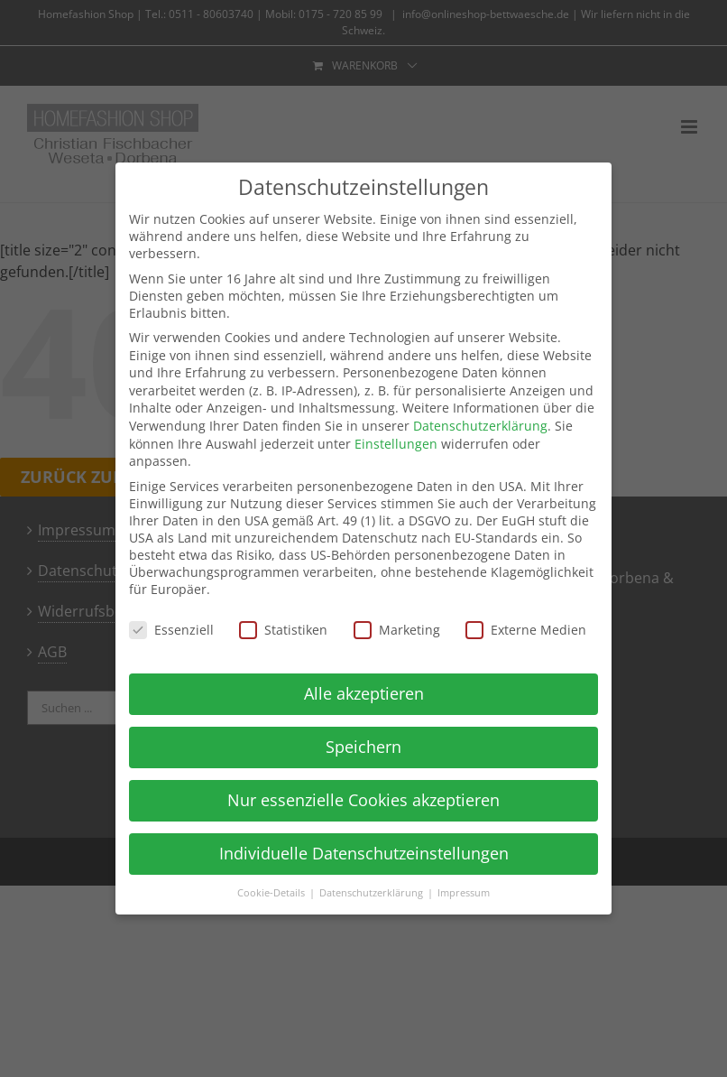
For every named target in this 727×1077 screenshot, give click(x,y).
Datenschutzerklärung (480, 425)
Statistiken (283, 629)
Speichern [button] (363, 746)
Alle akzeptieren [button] (364, 693)
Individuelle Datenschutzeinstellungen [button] (364, 853)
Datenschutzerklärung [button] (372, 893)
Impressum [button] (463, 893)
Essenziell (171, 629)
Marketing (397, 629)
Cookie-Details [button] (272, 893)
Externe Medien (525, 629)
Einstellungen (395, 443)
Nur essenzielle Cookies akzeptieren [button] (363, 800)
